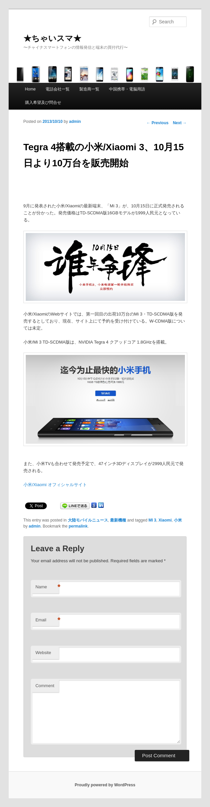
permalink (78, 526)
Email (47, 620)
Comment (44, 685)
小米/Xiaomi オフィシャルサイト (55, 484)
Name (47, 587)
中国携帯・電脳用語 (127, 89)
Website (43, 652)
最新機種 (118, 520)
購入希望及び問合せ (43, 102)
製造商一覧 (89, 89)
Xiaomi (165, 520)
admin (75, 121)
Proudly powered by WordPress (105, 785)
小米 (178, 520)
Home (30, 89)
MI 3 (152, 520)
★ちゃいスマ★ (52, 38)
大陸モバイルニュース (88, 520)
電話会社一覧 (57, 89)
